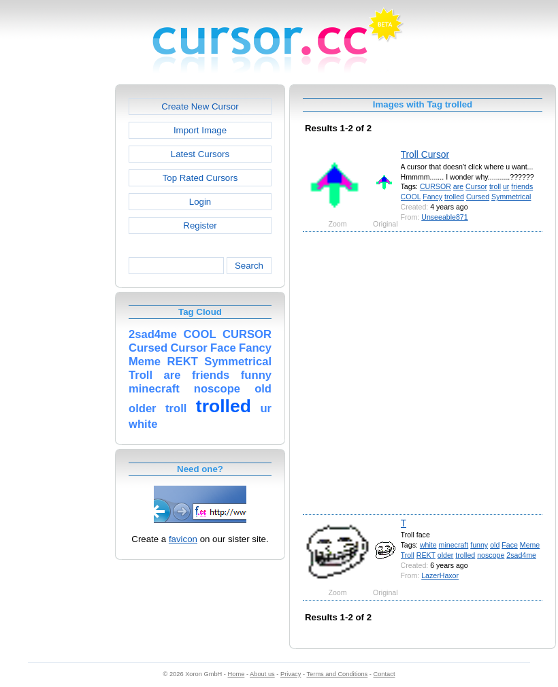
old (494, 545)
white (428, 545)
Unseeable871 (444, 217)
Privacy (290, 674)
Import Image (200, 130)
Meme (530, 545)
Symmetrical (511, 196)
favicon (183, 539)
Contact (384, 674)
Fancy (432, 196)
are (458, 186)
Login (200, 202)
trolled (454, 196)
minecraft (454, 545)
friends (522, 186)
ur (506, 186)
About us (262, 674)
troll (495, 186)
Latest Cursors (200, 154)
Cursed (477, 196)
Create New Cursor (200, 106)
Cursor (476, 186)
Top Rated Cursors (200, 178)
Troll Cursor (425, 154)
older (446, 555)
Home (236, 674)
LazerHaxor (440, 575)
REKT (426, 555)
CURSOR (435, 186)
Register (199, 225)
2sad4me (521, 555)
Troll (407, 555)
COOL (411, 196)
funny (479, 545)
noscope (490, 555)
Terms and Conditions (336, 674)
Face (510, 545)
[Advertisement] (143, 372)
